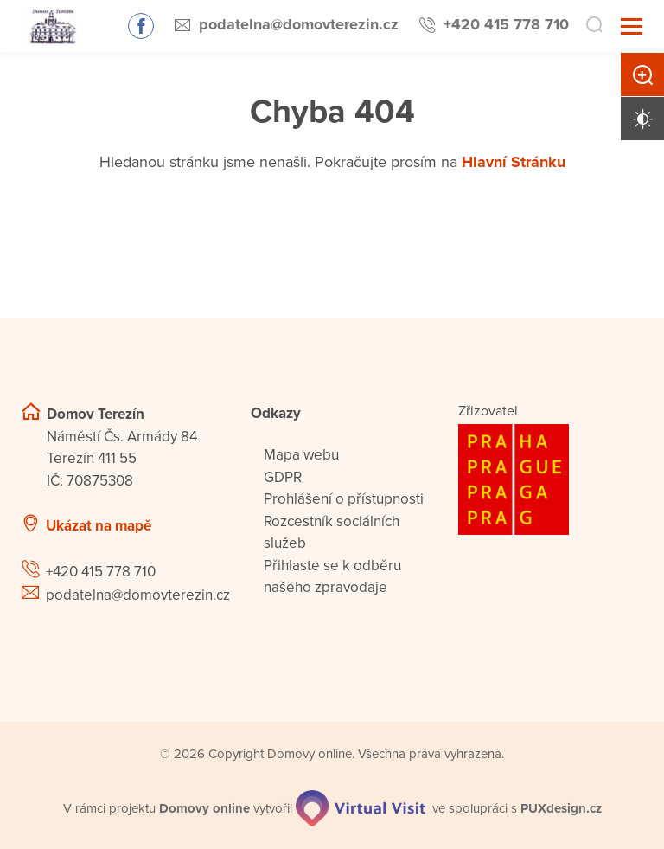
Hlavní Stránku (513, 161)
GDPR (283, 477)
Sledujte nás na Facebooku (141, 26)
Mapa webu (301, 455)
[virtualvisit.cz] (360, 808)
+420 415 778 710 (506, 24)
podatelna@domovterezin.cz (299, 24)
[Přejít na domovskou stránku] (52, 26)
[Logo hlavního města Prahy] (550, 479)
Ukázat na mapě (98, 526)
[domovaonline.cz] (204, 809)
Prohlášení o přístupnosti (344, 499)
